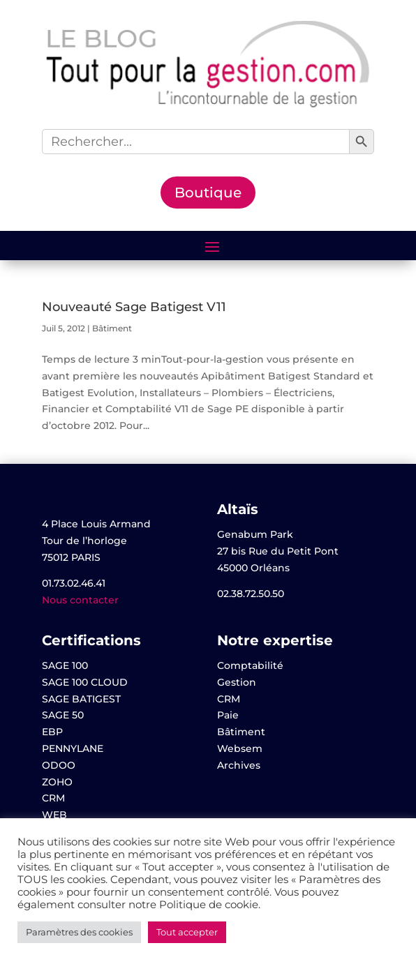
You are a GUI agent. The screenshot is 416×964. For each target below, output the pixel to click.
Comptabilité (250, 665)
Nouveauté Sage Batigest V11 (134, 307)
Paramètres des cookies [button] (79, 931)
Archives (238, 765)
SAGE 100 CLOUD (85, 682)
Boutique (208, 192)
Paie (228, 715)
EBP (52, 731)
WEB (54, 814)
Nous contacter (80, 600)
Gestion (236, 682)
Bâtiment (112, 328)
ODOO (58, 765)
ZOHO (57, 782)
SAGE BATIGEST (81, 699)
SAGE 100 (65, 665)
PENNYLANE (72, 748)
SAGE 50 (63, 715)
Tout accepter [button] (187, 931)
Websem (239, 748)
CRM (53, 798)
